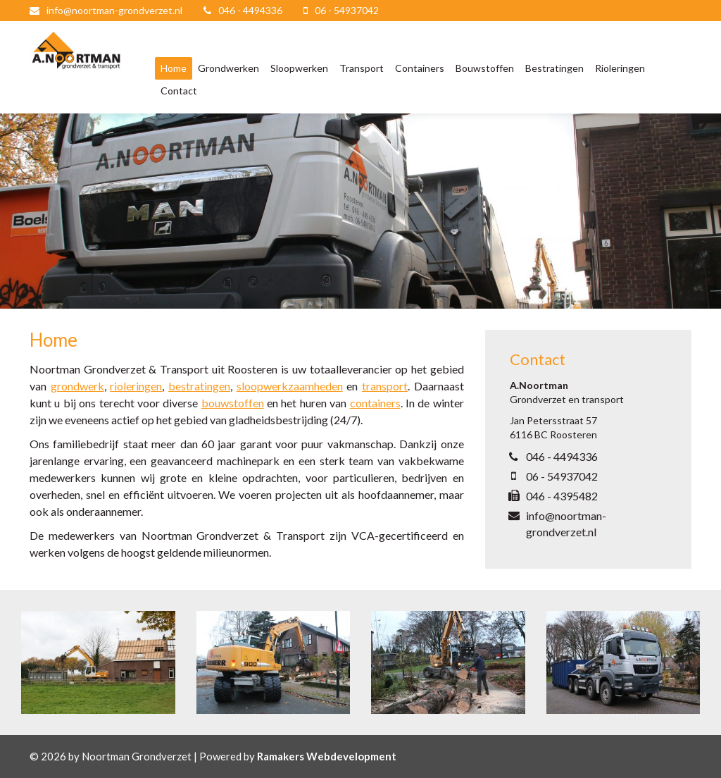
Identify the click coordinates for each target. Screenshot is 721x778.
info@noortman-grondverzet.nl (114, 10)
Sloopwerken (299, 68)
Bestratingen (554, 68)
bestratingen (199, 386)
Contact (179, 91)
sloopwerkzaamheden (290, 386)
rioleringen (136, 386)
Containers (419, 68)
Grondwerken (228, 68)
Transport (361, 68)
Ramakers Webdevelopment (326, 756)
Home (174, 68)
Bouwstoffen (485, 68)
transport (385, 386)
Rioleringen (620, 68)
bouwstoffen (232, 402)
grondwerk (77, 386)
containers (375, 402)
